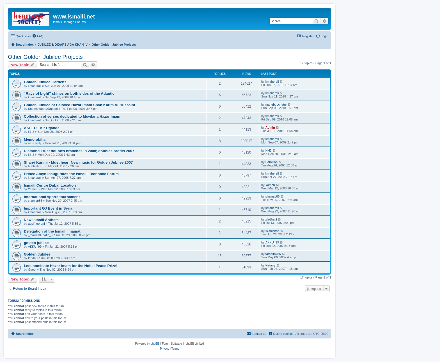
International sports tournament (52, 197)
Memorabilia (34, 139)
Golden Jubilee (37, 254)
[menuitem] (37, 36)
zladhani (271, 219)
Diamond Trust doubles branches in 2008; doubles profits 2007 (79, 151)
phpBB (155, 343)
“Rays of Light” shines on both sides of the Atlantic (69, 93)
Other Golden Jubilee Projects (45, 57)
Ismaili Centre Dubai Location (50, 185)
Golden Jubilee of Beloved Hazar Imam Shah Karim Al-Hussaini (79, 105)
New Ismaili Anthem (41, 220)
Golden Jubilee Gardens (45, 82)
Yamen (33, 189)
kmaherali (35, 85)
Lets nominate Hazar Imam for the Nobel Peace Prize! (70, 266)
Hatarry (270, 265)
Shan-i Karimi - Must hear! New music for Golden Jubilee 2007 (78, 162)
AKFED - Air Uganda (41, 128)
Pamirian (271, 162)
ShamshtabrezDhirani (43, 108)
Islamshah (272, 231)
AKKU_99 (35, 246)
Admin (270, 127)
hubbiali (33, 166)
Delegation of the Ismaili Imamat (52, 231)
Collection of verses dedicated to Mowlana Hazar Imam (72, 116)
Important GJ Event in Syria (48, 208)
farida (32, 258)
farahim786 (273, 254)
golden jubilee (36, 243)
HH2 (31, 131)
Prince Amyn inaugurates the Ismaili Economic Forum (71, 174)
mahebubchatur (276, 104)
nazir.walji (35, 143)
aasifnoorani (36, 223)
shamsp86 (35, 200)
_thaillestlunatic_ (39, 235)
